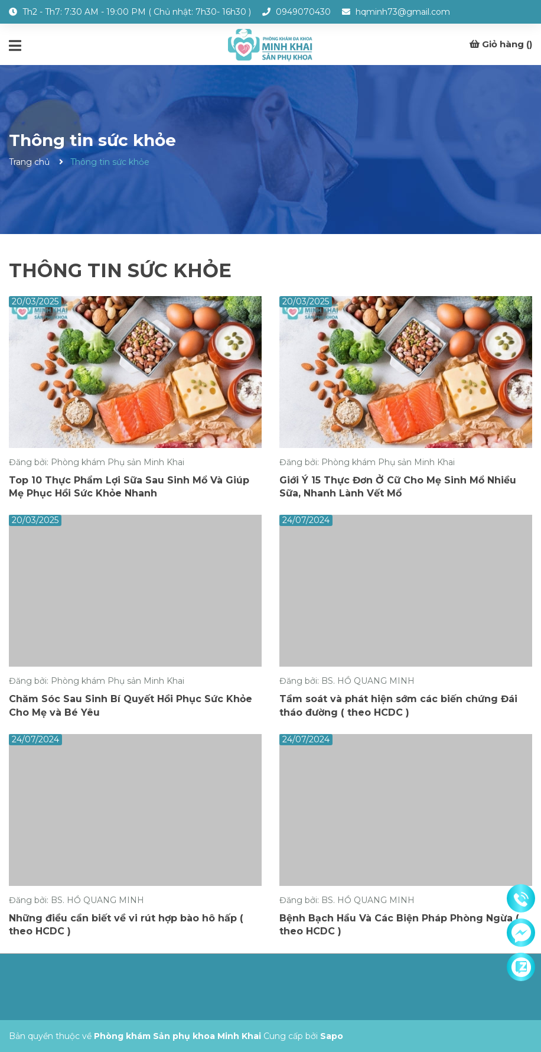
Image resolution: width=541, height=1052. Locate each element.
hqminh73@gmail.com (403, 12)
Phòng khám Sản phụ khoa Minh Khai (177, 1036)
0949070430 (303, 12)
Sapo (331, 1036)
